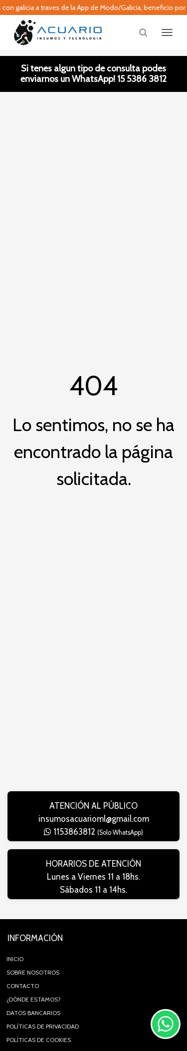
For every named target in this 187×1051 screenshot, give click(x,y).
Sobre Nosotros (32, 972)
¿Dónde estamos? (33, 999)
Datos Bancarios (33, 1013)
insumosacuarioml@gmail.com (93, 819)
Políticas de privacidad (42, 1026)
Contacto (22, 986)
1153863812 (93, 832)
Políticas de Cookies (38, 1040)
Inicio (14, 959)
